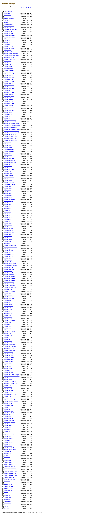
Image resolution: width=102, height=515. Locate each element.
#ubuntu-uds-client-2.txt (10, 134)
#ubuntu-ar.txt (7, 444)
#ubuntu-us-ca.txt (8, 109)
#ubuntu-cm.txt (8, 388)
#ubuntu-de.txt (7, 363)
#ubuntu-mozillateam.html (10, 265)
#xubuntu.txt (7, 13)
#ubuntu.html (7, 40)
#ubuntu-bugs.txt (8, 411)
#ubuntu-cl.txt (7, 396)
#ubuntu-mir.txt (8, 271)
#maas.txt (6, 455)
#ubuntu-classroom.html (10, 394)
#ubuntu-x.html (8, 51)
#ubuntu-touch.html (9, 158)
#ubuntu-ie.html (8, 324)
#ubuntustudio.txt (8, 24)
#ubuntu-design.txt (9, 359)
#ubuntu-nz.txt (7, 234)
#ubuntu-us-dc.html (9, 103)
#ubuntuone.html (8, 33)
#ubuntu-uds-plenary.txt (10, 120)
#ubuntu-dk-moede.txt (9, 344)
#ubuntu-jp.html (8, 302)
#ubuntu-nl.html (8, 243)
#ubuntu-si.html (8, 173)
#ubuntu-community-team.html (11, 376)
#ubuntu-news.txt (8, 252)
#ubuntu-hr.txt (7, 326)
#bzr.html (6, 508)
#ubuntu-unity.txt (8, 112)
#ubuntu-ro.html (8, 195)
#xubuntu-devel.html (9, 18)
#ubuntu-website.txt (9, 57)
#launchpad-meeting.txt (10, 473)
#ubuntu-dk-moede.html (10, 346)
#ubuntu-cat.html (8, 405)
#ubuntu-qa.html (8, 210)
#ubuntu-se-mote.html (9, 184)
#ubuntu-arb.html (8, 442)
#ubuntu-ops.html (8, 228)
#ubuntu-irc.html (8, 313)
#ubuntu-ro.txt (7, 193)
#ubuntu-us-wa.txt (8, 68)
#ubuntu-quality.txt (8, 201)
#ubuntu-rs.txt (7, 190)
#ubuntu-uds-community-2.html (12, 129)
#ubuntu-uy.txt (7, 64)
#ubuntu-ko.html (8, 295)
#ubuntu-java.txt (8, 304)
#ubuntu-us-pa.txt (8, 75)
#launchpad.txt (8, 462)
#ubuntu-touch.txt (8, 156)
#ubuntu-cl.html (8, 398)
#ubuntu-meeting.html (9, 276)
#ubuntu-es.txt (7, 337)
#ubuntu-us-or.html (9, 81)
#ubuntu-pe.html (8, 225)
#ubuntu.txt (7, 39)
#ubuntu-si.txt (7, 171)
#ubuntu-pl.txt (7, 215)
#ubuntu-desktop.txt (9, 355)
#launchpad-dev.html (9, 479)
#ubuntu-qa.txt (7, 208)
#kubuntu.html (7, 482)
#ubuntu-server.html (9, 177)
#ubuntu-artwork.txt (9, 433)
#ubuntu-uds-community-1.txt (11, 131)
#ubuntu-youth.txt (8, 46)
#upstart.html (7, 22)
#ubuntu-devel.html (9, 353)
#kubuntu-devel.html (9, 490)
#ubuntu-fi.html (8, 335)
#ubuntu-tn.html (8, 166)
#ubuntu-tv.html (8, 147)
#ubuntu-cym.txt (8, 370)
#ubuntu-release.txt (9, 197)
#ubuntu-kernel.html (9, 298)
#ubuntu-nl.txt (7, 241)
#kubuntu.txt (7, 481)
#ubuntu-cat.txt (8, 403)
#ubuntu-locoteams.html (10, 287)
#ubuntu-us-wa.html (9, 70)
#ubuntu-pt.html (8, 214)
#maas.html (7, 457)
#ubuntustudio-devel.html (10, 29)
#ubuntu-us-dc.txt (8, 101)
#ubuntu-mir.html (8, 272)
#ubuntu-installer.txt (9, 318)
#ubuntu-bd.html (8, 427)
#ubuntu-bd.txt (7, 425)
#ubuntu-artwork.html (9, 435)
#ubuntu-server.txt (8, 175)
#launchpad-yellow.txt (9, 466)
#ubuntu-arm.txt (8, 436)
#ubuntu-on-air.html (9, 232)
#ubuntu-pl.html (8, 217)
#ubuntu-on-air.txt (8, 230)
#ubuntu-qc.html (8, 206)
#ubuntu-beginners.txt (9, 422)
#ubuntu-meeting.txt (9, 274)
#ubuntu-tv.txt (7, 145)
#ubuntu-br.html (8, 416)
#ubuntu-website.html (9, 59)
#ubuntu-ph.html (8, 221)
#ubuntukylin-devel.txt (9, 35)
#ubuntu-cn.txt (7, 385)
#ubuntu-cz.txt (7, 366)
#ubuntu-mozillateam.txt (10, 263)
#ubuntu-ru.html (8, 188)
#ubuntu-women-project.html (11, 55)
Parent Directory (8, 11)
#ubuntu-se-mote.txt (9, 182)
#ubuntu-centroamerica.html (11, 401)
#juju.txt (6, 492)
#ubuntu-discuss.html (9, 350)
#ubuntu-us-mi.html (9, 92)
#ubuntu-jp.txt (7, 300)
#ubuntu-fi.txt (7, 333)
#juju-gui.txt (7, 495)
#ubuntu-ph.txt (7, 219)
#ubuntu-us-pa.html (9, 77)
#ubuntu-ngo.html (8, 250)
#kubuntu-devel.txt (8, 488)
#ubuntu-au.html (8, 431)
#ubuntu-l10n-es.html (9, 291)
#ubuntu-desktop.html (9, 357)
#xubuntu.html (7, 15)
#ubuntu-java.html (8, 306)
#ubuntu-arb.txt (8, 440)
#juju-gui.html (7, 497)
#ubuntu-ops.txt (8, 226)
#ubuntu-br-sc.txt (8, 418)
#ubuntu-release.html (9, 199)
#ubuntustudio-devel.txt (10, 27)
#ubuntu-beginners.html (10, 423)
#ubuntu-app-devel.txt (9, 447)
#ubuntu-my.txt (8, 260)
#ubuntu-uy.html (8, 66)
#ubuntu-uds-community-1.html (12, 132)
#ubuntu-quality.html (9, 202)
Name (12, 8)
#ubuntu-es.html (8, 339)
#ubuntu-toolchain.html (10, 162)
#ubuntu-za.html (8, 44)
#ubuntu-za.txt (7, 42)
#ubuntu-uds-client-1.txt (10, 138)
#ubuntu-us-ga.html (9, 96)
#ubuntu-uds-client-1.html (10, 140)
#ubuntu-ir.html (8, 317)
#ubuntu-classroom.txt (9, 392)
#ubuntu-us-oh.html (9, 85)
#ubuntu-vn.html (8, 62)
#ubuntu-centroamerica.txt (10, 400)
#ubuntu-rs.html (8, 191)
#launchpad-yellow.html (10, 468)
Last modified (25, 8)
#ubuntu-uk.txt (7, 116)
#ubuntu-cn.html (8, 387)
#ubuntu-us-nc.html (9, 88)
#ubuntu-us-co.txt (8, 105)
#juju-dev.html (7, 501)
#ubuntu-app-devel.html (10, 449)
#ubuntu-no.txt (7, 237)
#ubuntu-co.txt (7, 377)
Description (36, 8)
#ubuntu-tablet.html (9, 169)
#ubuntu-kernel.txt (8, 296)
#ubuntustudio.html (9, 26)
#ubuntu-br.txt (7, 414)
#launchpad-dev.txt (9, 477)
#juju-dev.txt (7, 499)
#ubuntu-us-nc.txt (8, 86)
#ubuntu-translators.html (10, 151)
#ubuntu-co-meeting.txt (10, 381)
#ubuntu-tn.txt (7, 164)
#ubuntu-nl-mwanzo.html (10, 247)
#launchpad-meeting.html (10, 475)
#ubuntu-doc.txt (8, 341)
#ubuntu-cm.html (8, 390)
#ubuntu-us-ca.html (9, 110)
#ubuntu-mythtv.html (9, 258)
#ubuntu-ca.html (8, 409)
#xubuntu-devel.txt (8, 16)
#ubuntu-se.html (8, 180)
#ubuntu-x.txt (7, 50)
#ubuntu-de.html (8, 365)
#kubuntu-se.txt (8, 484)
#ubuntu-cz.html (8, 368)
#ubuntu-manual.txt (9, 282)
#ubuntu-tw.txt (7, 142)
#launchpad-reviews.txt (10, 470)
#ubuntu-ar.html (8, 446)
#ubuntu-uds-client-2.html (10, 136)
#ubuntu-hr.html (8, 328)
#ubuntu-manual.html (9, 283)
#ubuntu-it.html (8, 309)
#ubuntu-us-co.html (9, 107)
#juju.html (6, 493)
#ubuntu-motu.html (9, 269)
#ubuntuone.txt (8, 31)
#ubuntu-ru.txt (7, 186)
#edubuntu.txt (7, 503)
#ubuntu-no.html (8, 239)
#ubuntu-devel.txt (8, 352)
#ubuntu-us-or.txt (8, 79)
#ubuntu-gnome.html (9, 331)
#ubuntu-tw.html (8, 144)
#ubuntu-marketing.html (10, 280)
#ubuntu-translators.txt (9, 149)
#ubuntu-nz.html (8, 236)
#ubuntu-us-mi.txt (8, 90)
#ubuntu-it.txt (7, 307)
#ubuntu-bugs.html (9, 412)
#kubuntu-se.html (8, 486)
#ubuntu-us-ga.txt (8, 94)
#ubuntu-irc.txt (7, 311)
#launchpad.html (8, 464)
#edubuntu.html (8, 505)
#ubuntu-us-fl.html (8, 99)
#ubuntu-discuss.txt (9, 348)
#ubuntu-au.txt (7, 429)
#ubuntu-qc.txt (7, 204)
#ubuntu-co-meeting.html (10, 383)
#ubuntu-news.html (9, 254)
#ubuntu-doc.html (8, 342)
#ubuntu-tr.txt (7, 153)
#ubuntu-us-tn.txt (8, 72)
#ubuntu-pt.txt (7, 212)
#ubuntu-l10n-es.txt (9, 289)
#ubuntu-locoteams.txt (9, 285)
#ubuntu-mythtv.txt (8, 256)
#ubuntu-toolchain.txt (9, 160)
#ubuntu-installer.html (9, 320)
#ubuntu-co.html (8, 379)
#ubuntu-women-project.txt (11, 53)
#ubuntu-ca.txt (7, 407)
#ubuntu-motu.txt (8, 267)
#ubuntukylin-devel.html (10, 37)
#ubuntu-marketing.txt (9, 278)
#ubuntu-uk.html (8, 118)
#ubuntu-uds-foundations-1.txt (11, 123)
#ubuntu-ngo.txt (8, 248)
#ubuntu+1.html (8, 453)
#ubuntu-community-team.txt (11, 374)
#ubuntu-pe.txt (7, 223)
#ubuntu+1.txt (7, 451)
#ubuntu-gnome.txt (9, 330)
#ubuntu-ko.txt (7, 293)
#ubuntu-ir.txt (7, 315)
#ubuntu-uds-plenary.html (10, 121)
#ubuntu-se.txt (7, 179)
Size (31, 8)
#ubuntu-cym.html (8, 372)
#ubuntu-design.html (9, 361)
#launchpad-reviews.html (10, 471)
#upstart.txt (7, 20)
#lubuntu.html (7, 460)
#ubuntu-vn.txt (7, 61)
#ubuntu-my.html (8, 261)
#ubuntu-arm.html (8, 438)
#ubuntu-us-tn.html (9, 74)
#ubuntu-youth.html (9, 48)
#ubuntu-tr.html (8, 155)
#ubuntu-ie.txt (7, 322)
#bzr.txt (6, 506)
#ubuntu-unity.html (8, 114)
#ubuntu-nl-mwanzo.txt (10, 245)
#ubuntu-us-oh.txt (8, 83)
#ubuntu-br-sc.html (9, 420)
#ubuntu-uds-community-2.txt (11, 127)
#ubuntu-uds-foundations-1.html (12, 125)
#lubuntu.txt (7, 458)
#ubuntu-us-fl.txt (8, 97)
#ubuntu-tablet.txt (8, 167)
